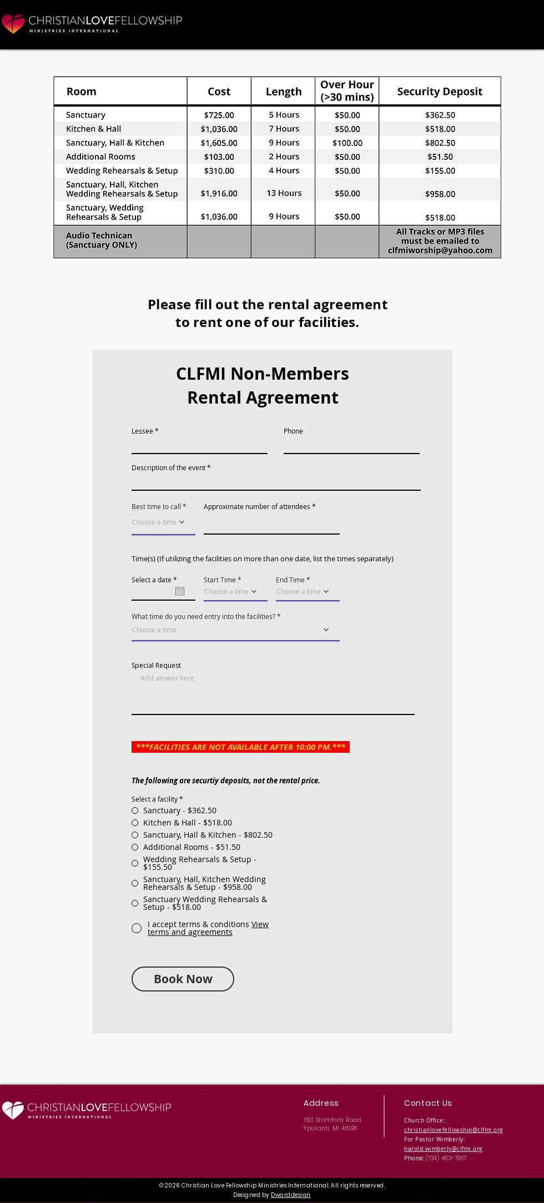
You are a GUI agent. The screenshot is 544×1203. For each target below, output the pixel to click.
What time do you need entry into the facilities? (203, 616)
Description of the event (168, 467)
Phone (293, 430)
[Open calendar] (179, 591)
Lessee (142, 430)
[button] (208, 928)
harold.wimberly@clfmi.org (443, 1148)
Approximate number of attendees (257, 506)
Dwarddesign (291, 1195)
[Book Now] (183, 979)
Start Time (220, 579)
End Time (290, 579)
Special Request (156, 665)
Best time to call (156, 506)
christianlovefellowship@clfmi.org (453, 1130)
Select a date (156, 579)
